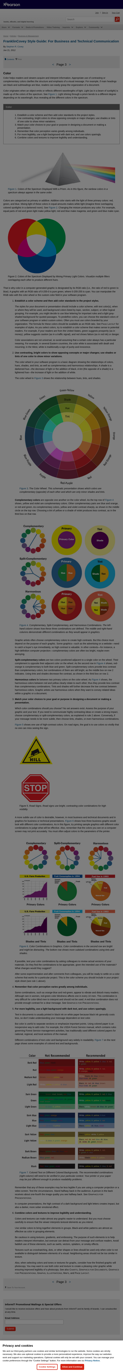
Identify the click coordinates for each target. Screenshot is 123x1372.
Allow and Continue (72, 1367)
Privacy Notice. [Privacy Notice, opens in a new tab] (92, 1360)
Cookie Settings (47, 1367)
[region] (61, 1356)
